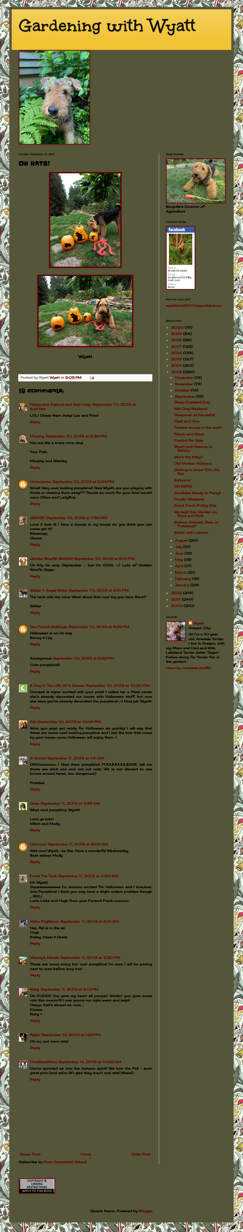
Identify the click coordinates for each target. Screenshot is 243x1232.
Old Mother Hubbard (192, 463)
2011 (176, 599)
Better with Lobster (191, 532)
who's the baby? (188, 457)
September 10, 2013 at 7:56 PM (76, 518)
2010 (177, 606)
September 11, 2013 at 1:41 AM (75, 758)
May (179, 560)
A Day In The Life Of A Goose (57, 686)
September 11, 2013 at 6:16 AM (89, 921)
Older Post (141, 1154)
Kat (33, 722)
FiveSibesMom (43, 1062)
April (179, 566)
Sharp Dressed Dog (192, 402)
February (183, 579)
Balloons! (182, 480)
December (184, 378)
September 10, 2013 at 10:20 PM (118, 686)
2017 (177, 347)
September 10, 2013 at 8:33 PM (83, 658)
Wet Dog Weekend (190, 409)
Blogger (145, 1211)
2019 (177, 334)
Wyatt (198, 623)
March (181, 572)
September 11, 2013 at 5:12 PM (69, 989)
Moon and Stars (189, 434)
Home (86, 1154)
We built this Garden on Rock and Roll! (195, 514)
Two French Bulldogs (48, 627)
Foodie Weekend (189, 499)
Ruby (34, 989)
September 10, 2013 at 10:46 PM (69, 722)
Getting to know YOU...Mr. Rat (197, 472)
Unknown (38, 844)
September (185, 396)
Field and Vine (187, 421)
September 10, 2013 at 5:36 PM (76, 436)
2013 (177, 372)
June (180, 553)
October (183, 390)
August (182, 540)
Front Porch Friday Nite (195, 505)
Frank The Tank (43, 876)
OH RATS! (183, 486)
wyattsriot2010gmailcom (194, 305)
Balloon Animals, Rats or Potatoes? (196, 524)
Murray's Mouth (44, 958)
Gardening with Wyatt (107, 25)
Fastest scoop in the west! (198, 427)
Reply (35, 422)
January (182, 585)
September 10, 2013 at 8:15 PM (98, 590)
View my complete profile (188, 668)
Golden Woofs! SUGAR (51, 559)
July (179, 547)
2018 (177, 340)
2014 (177, 365)
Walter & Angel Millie (48, 590)
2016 (177, 353)
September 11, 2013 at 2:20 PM (90, 958)
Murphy (37, 436)
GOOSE (37, 518)
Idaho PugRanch (44, 921)
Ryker (35, 1035)
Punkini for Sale (188, 440)
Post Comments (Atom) (65, 1162)
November (184, 384)
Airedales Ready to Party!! (197, 493)
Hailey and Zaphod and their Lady (60, 404)
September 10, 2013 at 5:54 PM (83, 482)
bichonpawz (40, 482)
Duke (34, 803)
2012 (177, 593)
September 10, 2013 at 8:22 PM (98, 627)
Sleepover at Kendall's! (194, 415)
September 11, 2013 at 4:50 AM (88, 876)
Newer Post (30, 1154)
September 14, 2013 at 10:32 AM (89, 1062)
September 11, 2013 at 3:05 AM (78, 844)
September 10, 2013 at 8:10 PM (104, 559)
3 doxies (38, 758)
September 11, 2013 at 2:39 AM (70, 803)
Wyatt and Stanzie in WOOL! (193, 449)
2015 (177, 359)
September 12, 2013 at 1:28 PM (70, 1035)
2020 (178, 327)
